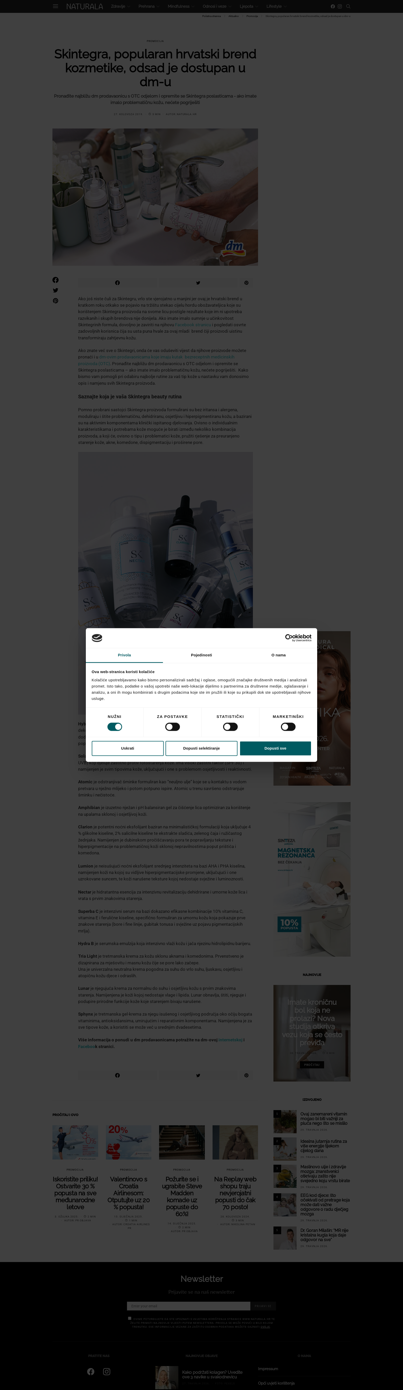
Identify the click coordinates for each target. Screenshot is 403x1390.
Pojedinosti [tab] (201, 655)
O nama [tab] (278, 655)
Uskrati (127, 748)
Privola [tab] (124, 655)
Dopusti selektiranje (201, 748)
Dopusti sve (275, 748)
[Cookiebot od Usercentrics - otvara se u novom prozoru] (289, 638)
